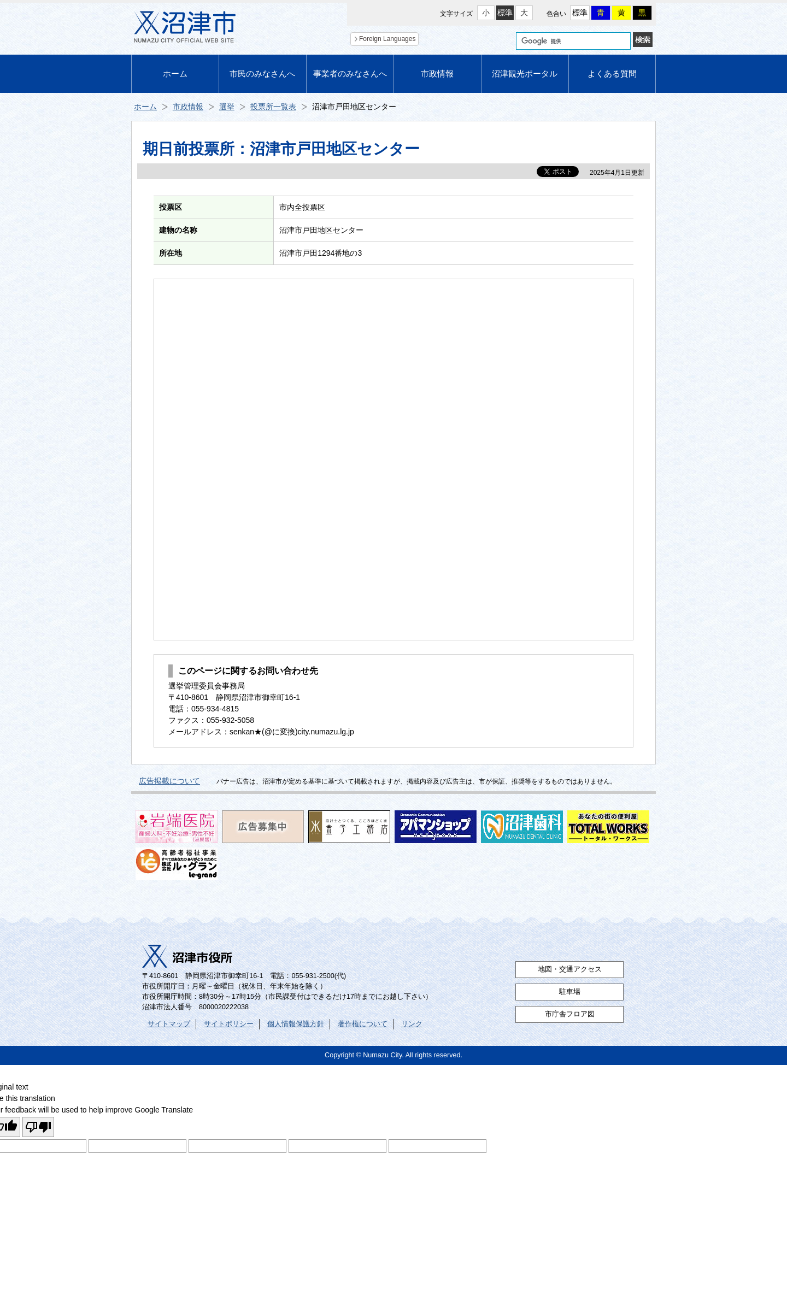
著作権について (362, 1024)
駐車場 (569, 992)
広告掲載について (169, 780)
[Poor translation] (38, 1127)
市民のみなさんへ (262, 73)
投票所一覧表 (273, 106)
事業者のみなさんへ (350, 73)
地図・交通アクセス (570, 969)
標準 (505, 12)
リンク (411, 1024)
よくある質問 (612, 73)
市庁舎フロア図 (570, 1014)
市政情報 (437, 73)
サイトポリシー (229, 1024)
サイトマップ (169, 1024)
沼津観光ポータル (524, 73)
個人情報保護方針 (295, 1024)
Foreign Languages (387, 39)
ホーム (175, 73)
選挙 (226, 106)
